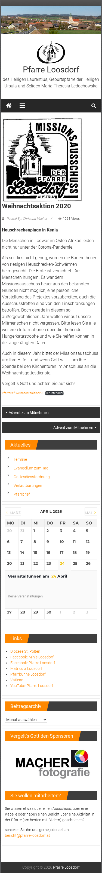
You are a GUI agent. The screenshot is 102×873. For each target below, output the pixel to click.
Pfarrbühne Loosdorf (28, 674)
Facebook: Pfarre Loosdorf (32, 663)
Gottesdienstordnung (32, 477)
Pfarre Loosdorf (51, 69)
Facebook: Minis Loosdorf (32, 657)
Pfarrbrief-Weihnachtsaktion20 (22, 393)
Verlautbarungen (28, 485)
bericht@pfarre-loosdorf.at (27, 835)
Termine (20, 459)
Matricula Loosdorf (26, 668)
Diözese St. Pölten (25, 651)
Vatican (16, 680)
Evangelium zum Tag (31, 468)
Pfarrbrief (22, 494)
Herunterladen (54, 393)
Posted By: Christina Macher (27, 219)
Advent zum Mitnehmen (29, 412)
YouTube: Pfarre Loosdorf (31, 685)
